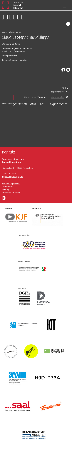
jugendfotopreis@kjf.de (12, 176)
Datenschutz (7, 186)
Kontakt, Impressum (11, 183)
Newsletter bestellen (11, 192)
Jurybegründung (9, 60)
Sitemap (5, 189)
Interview (23, 60)
